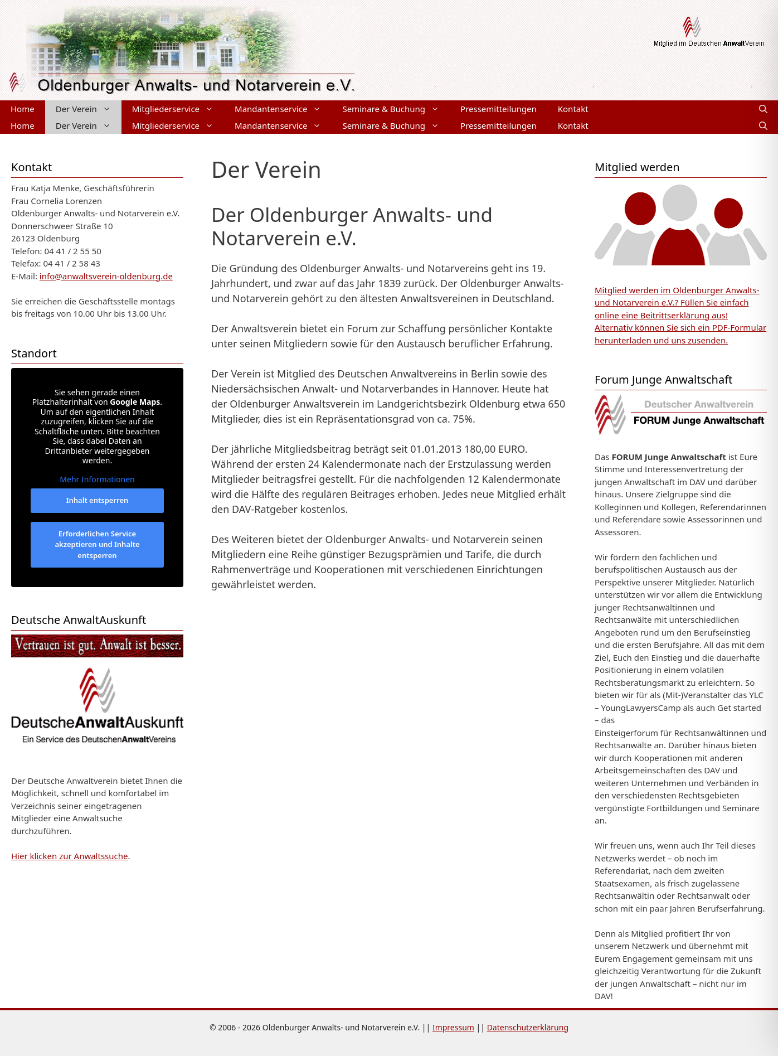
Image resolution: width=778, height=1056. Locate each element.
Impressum (453, 1027)
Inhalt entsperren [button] (97, 500)
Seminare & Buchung (396, 108)
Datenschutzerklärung (527, 1027)
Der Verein (88, 108)
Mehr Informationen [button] (97, 479)
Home (23, 108)
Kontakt (573, 108)
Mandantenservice (283, 108)
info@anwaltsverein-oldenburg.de (106, 276)
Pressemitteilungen (498, 108)
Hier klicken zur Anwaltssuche (69, 855)
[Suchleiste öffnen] (763, 108)
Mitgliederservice (178, 108)
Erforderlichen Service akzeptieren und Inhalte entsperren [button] (97, 544)
